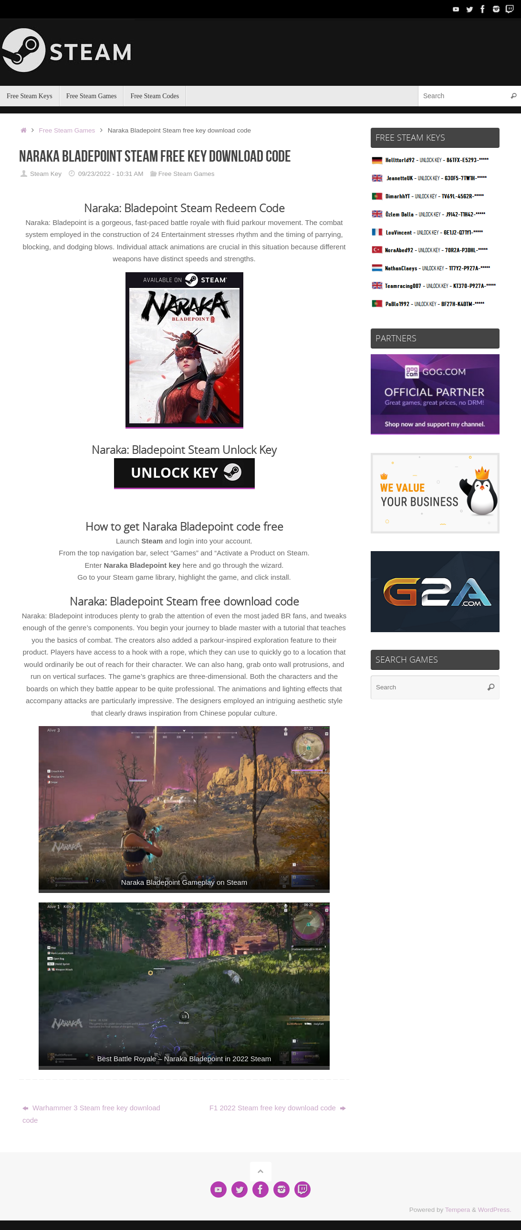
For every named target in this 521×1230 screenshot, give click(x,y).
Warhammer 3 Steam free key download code (91, 1114)
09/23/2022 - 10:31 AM (111, 173)
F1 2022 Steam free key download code (277, 1108)
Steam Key (46, 173)
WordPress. (494, 1209)
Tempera (457, 1209)
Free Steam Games (67, 130)
